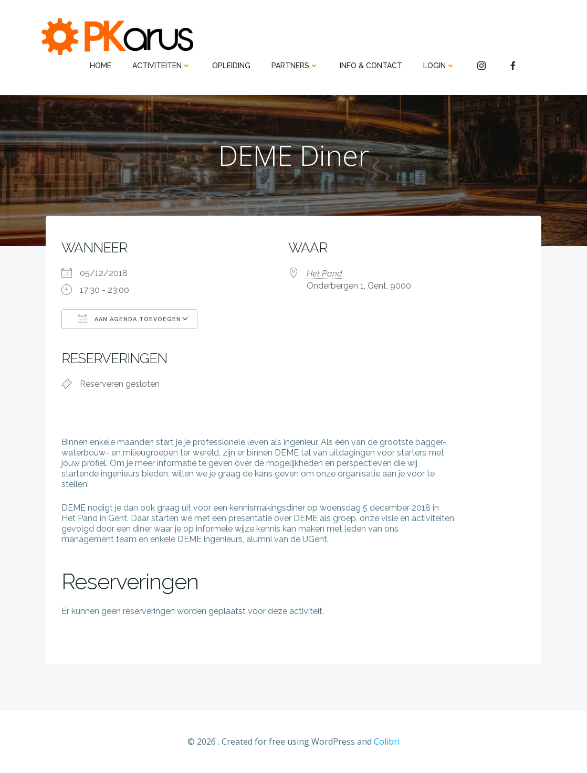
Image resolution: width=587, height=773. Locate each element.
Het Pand (324, 274)
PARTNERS (295, 65)
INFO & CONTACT (371, 65)
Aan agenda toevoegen (129, 318)
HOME (100, 65)
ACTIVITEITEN (161, 65)
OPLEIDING (231, 65)
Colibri (387, 741)
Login (439, 65)
